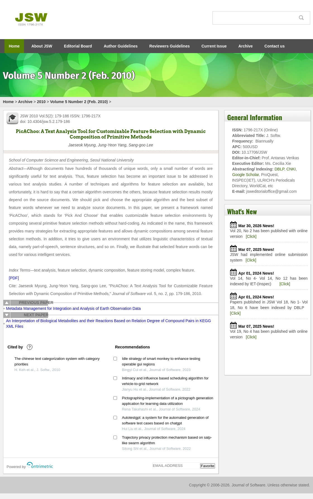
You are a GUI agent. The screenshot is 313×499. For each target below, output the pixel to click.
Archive (245, 46)
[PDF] (14, 278)
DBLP (279, 169)
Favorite (207, 466)
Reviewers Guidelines (169, 46)
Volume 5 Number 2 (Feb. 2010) (79, 101)
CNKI (291, 169)
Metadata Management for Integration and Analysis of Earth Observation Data (73, 308)
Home (14, 46)
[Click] (251, 236)
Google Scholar (245, 174)
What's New (242, 211)
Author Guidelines (120, 46)
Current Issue (214, 46)
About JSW (41, 46)
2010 (41, 101)
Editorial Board (78, 46)
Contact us (274, 46)
